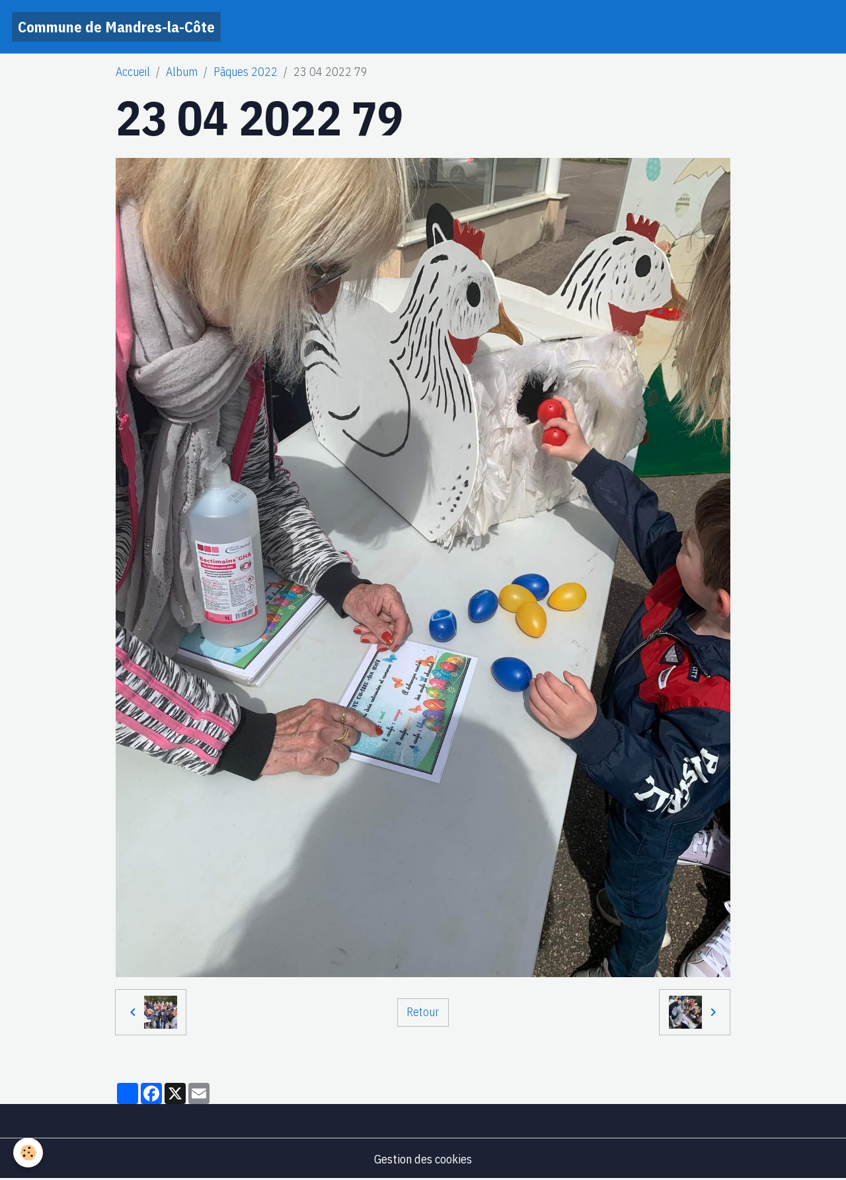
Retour (422, 1011)
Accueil (133, 71)
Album (182, 71)
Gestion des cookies (423, 1159)
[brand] (116, 27)
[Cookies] (28, 1152)
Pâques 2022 (245, 71)
